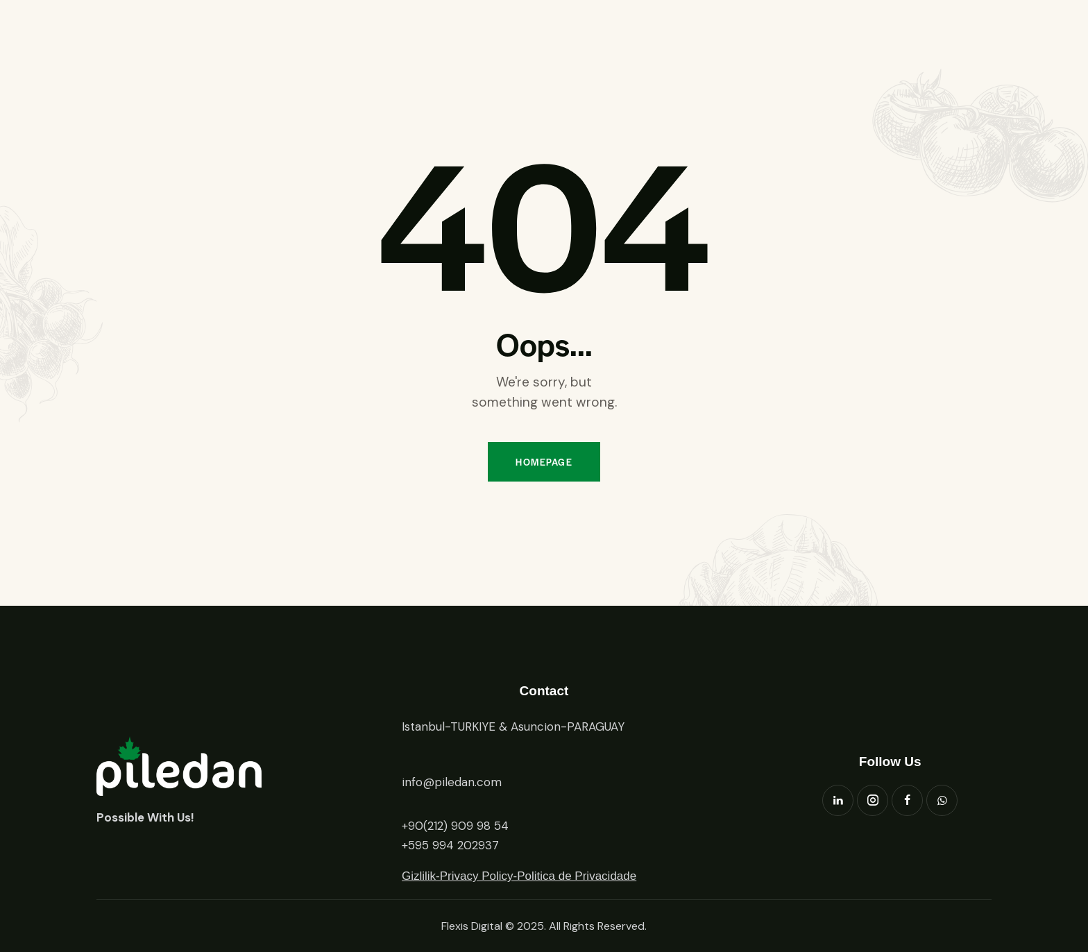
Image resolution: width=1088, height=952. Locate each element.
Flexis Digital (471, 926)
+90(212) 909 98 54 (455, 825)
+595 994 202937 (450, 845)
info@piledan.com (452, 782)
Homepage (544, 461)
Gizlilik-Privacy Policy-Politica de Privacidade (519, 876)
